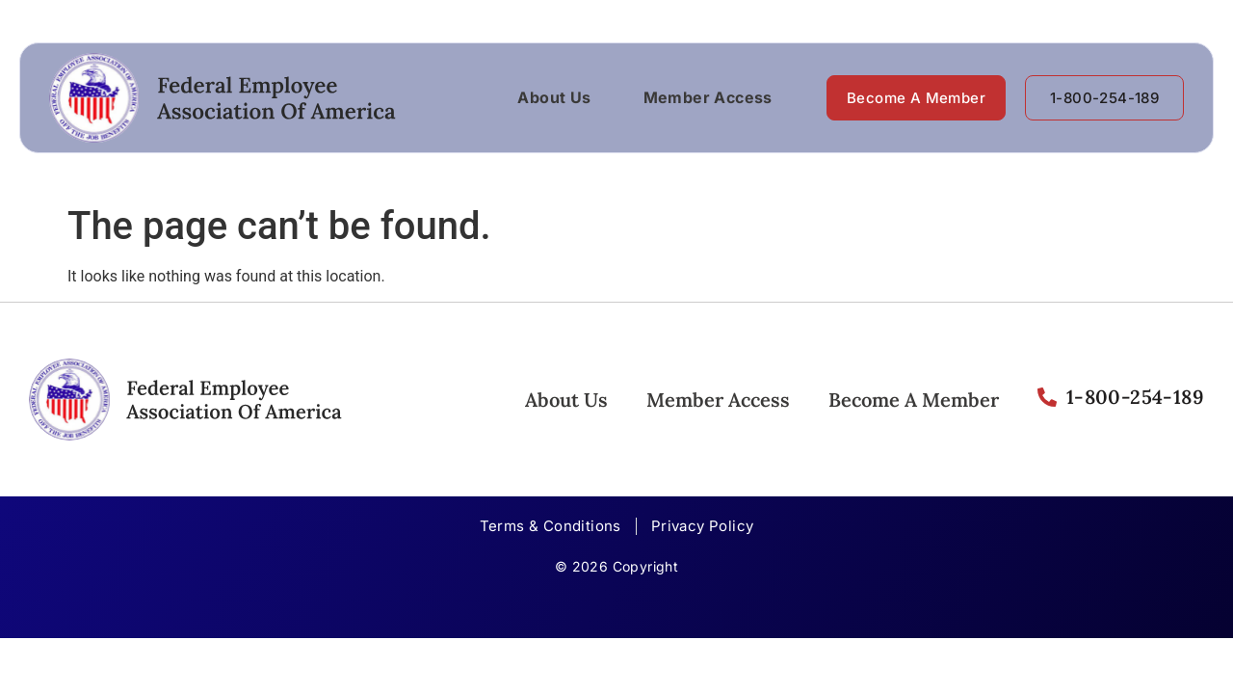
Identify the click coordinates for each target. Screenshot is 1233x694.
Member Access (708, 97)
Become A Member (913, 399)
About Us (553, 97)
